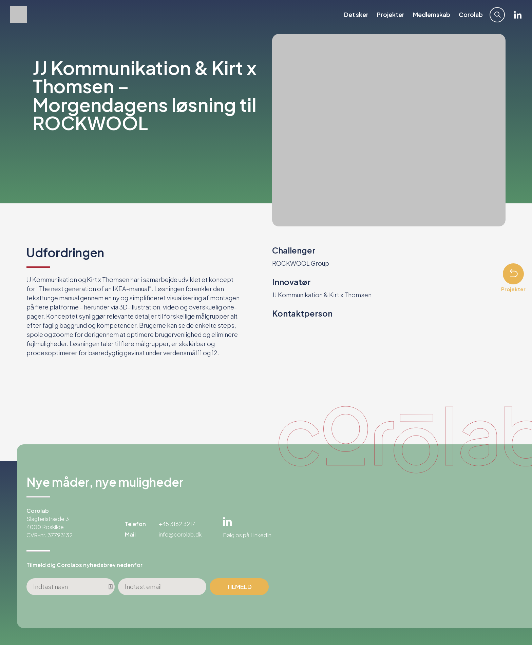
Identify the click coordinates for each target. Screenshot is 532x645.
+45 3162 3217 (177, 523)
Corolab (471, 15)
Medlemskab (431, 15)
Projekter (390, 15)
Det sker (356, 15)
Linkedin (517, 14)
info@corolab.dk (180, 534)
